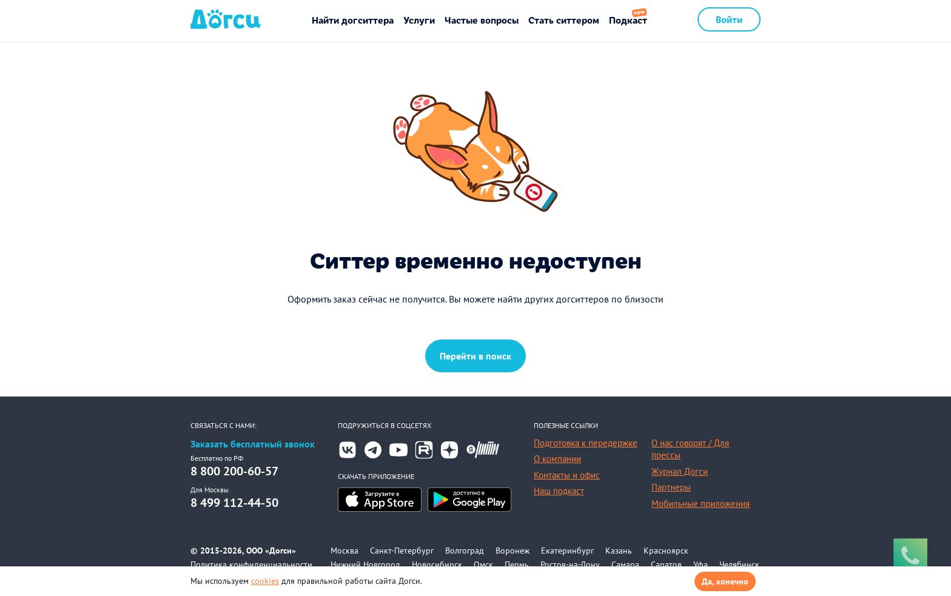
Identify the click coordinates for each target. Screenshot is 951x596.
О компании (557, 458)
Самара (625, 564)
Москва (344, 550)
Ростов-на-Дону (570, 564)
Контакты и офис (567, 475)
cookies (265, 580)
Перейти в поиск (475, 356)
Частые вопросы (482, 19)
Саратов (666, 564)
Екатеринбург (567, 550)
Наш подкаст (559, 491)
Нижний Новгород (365, 564)
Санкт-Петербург (402, 550)
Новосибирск (437, 564)
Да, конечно (725, 581)
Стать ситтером (563, 19)
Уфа (700, 564)
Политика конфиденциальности (251, 564)
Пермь (517, 564)
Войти (729, 19)
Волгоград (464, 550)
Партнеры (671, 487)
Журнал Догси (679, 471)
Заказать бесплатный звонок (252, 444)
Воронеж (512, 550)
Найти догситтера (353, 19)
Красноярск (666, 550)
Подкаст (628, 19)
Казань (618, 550)
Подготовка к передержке (585, 443)
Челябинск (739, 564)
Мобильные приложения (700, 503)
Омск (483, 564)
